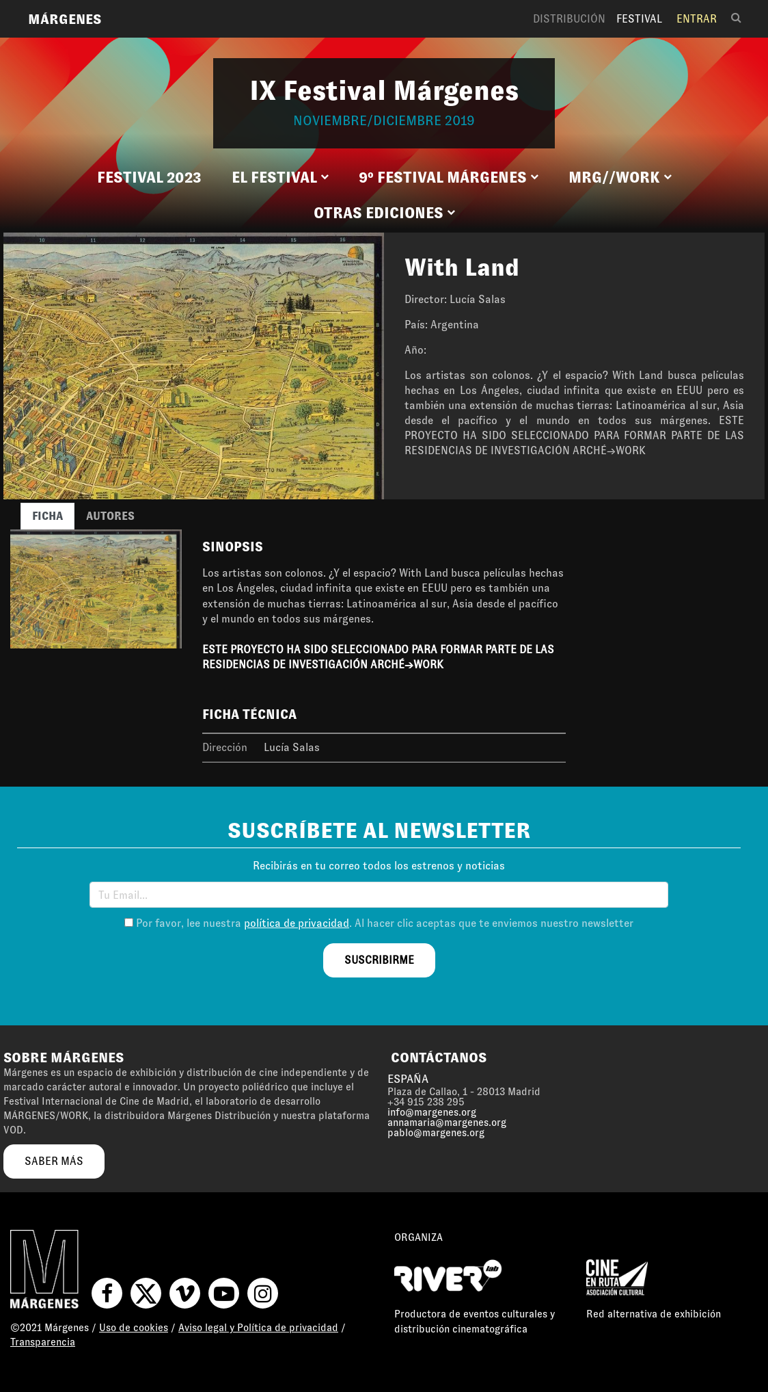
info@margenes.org (431, 1112)
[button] (280, 178)
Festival (639, 19)
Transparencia (42, 1342)
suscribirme (379, 960)
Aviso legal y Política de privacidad (258, 1327)
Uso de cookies (133, 1327)
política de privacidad (296, 923)
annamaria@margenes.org (446, 1122)
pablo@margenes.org (435, 1132)
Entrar (696, 19)
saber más (54, 1161)
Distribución (569, 19)
